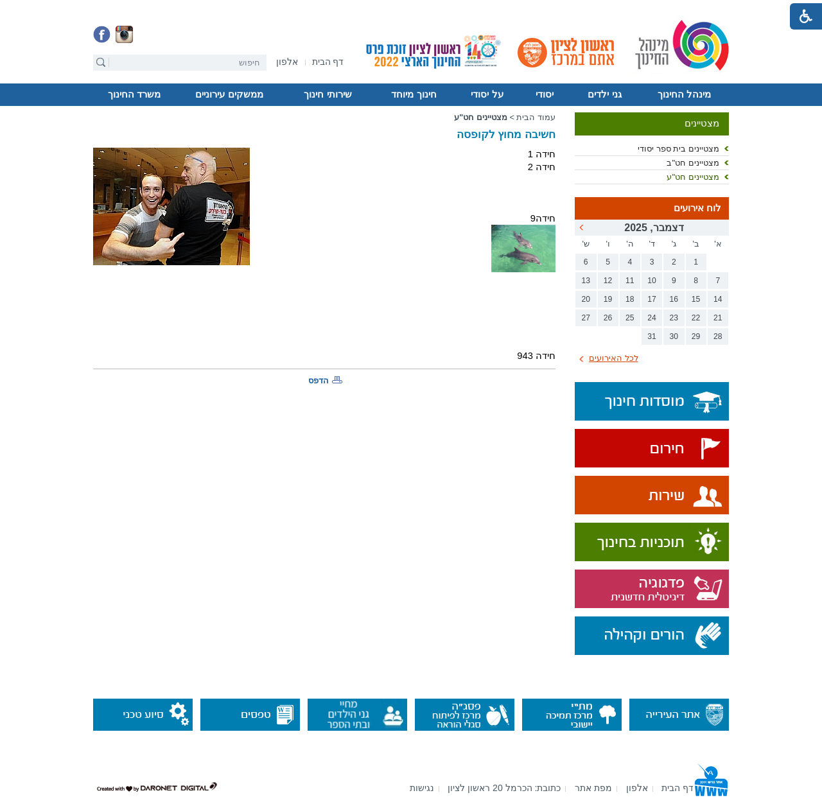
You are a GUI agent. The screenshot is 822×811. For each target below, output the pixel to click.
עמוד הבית (535, 117)
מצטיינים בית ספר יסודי (678, 148)
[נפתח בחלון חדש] (287, 63)
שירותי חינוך (327, 94)
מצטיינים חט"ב (693, 163)
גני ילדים (604, 94)
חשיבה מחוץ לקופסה (506, 134)
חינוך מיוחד (413, 94)
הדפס (318, 380)
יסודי (545, 94)
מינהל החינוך (684, 94)
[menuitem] (287, 62)
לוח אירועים (697, 208)
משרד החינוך (134, 94)
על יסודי (487, 94)
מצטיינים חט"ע (693, 177)
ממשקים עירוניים (229, 94)
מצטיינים (702, 123)
